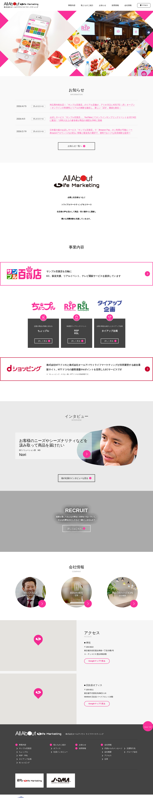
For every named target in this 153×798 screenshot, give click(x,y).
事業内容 (71, 5)
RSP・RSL (23, 755)
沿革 (106, 759)
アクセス (108, 755)
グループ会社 (132, 752)
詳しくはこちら (76, 528)
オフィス (57, 748)
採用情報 (115, 5)
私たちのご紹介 (87, 5)
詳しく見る (44, 341)
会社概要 (108, 752)
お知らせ (102, 5)
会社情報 (128, 5)
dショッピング (24, 763)
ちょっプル (23, 752)
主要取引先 (131, 748)
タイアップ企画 (25, 759)
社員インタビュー (60, 752)
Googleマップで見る (96, 661)
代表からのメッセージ (113, 748)
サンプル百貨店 (25, 748)
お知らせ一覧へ (75, 146)
